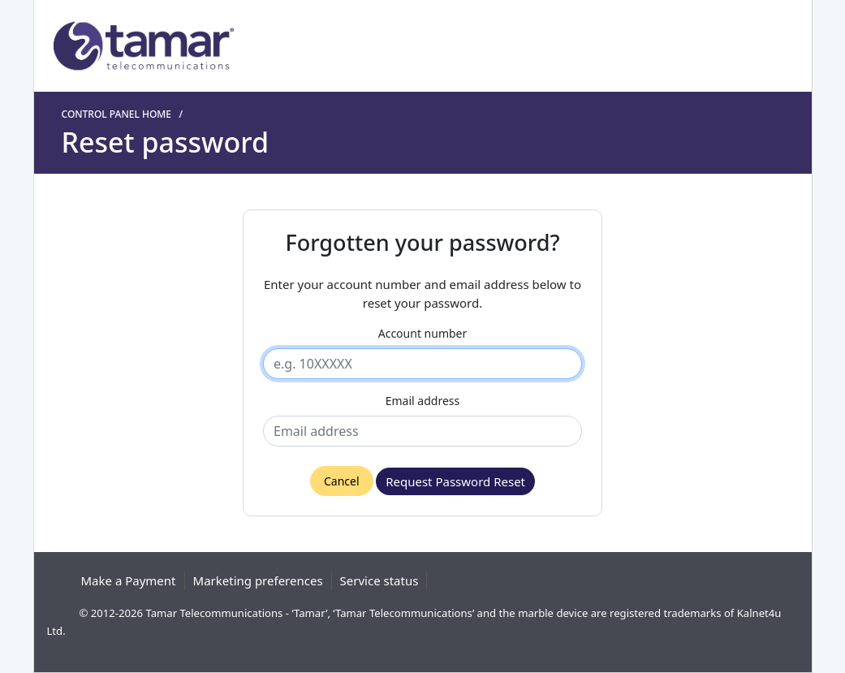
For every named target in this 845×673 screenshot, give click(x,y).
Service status (379, 580)
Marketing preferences (258, 580)
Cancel (342, 481)
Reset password (165, 142)
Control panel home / (125, 114)
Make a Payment (128, 580)
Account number (423, 333)
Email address (422, 400)
